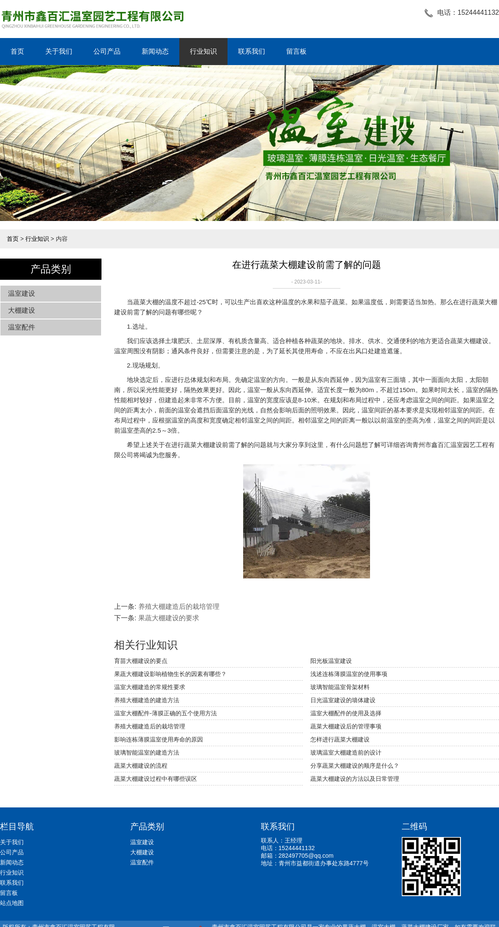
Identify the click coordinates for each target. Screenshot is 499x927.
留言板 (296, 51)
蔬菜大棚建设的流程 (140, 765)
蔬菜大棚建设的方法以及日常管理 (354, 778)
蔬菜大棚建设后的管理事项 (345, 726)
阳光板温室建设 (331, 660)
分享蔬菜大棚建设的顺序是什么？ (354, 765)
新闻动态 (155, 51)
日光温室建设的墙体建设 (343, 700)
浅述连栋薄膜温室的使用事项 (348, 674)
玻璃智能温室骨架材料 (340, 687)
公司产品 (107, 51)
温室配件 (21, 327)
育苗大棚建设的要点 (140, 660)
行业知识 (203, 51)
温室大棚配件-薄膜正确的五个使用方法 (165, 713)
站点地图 (12, 903)
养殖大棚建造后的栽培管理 (178, 606)
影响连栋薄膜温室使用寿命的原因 (158, 739)
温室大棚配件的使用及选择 (345, 713)
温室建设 (21, 293)
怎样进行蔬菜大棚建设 (340, 739)
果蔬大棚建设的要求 (168, 618)
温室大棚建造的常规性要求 (149, 687)
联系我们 (251, 51)
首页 (17, 51)
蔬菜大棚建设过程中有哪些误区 (155, 778)
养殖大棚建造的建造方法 (146, 700)
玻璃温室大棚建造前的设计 (345, 752)
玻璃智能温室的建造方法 (146, 752)
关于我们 (58, 51)
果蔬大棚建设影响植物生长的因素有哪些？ (170, 674)
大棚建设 (21, 310)
